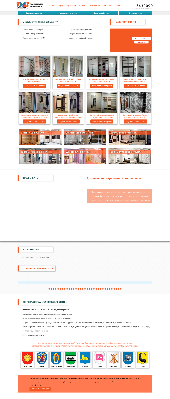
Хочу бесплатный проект (35, 86)
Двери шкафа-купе (101, 13)
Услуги (60, 5)
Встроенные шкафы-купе (79, 132)
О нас (52, 5)
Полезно (82, 5)
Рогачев (142, 359)
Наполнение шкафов (68, 13)
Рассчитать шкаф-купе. (40, 389)
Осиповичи (70, 359)
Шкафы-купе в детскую (78, 151)
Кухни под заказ (135, 13)
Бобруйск (114, 359)
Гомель (85, 359)
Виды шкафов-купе (34, 13)
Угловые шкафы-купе (32, 132)
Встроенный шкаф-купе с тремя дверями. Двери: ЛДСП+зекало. (102, 116)
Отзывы (117, 5)
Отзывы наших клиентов (38, 268)
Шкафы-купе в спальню (123, 132)
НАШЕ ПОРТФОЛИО (125, 22)
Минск (42, 359)
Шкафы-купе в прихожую (35, 151)
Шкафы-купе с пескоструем (125, 151)
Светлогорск (27, 359)
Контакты (106, 5)
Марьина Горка (56, 359)
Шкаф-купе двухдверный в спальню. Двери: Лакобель (34, 80)
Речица (99, 359)
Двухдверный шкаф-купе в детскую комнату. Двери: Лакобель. (102, 80)
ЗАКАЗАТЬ (141, 42)
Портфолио (71, 5)
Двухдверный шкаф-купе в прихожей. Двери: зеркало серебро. (68, 116)
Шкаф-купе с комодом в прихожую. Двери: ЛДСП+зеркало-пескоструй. (34, 116)
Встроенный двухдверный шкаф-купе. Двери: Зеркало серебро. (135, 116)
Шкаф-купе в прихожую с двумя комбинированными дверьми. (135, 80)
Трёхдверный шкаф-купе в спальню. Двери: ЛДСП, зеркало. (68, 80)
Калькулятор (94, 5)
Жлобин (128, 359)
